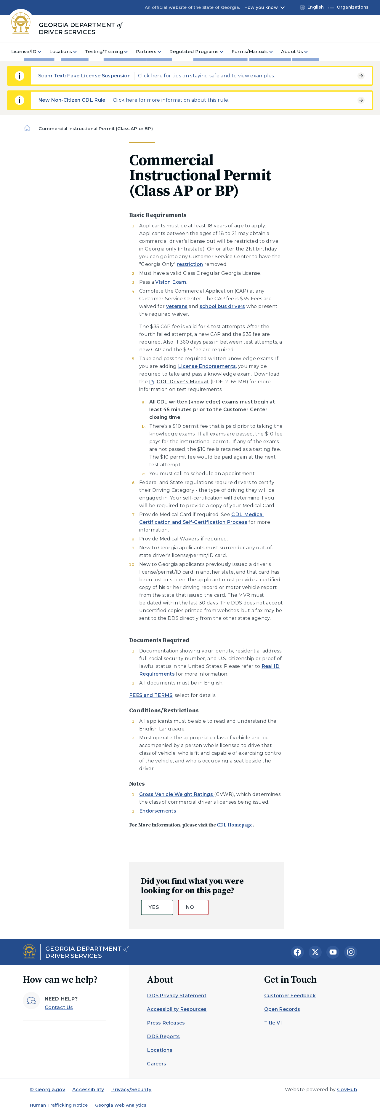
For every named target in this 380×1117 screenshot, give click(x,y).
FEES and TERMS (150, 695)
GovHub (347, 1089)
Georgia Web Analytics (121, 1105)
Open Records (282, 1009)
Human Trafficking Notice (59, 1105)
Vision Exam (170, 282)
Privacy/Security (131, 1089)
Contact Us (59, 1007)
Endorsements (157, 811)
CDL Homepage (235, 824)
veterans (177, 306)
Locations (159, 1050)
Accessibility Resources (176, 1009)
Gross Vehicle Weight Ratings (176, 794)
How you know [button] (261, 7)
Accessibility (88, 1089)
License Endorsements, (207, 366)
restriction (190, 264)
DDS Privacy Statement (176, 995)
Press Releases (166, 1023)
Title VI (273, 1023)
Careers (156, 1064)
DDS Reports (163, 1036)
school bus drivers (222, 306)
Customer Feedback (290, 995)
